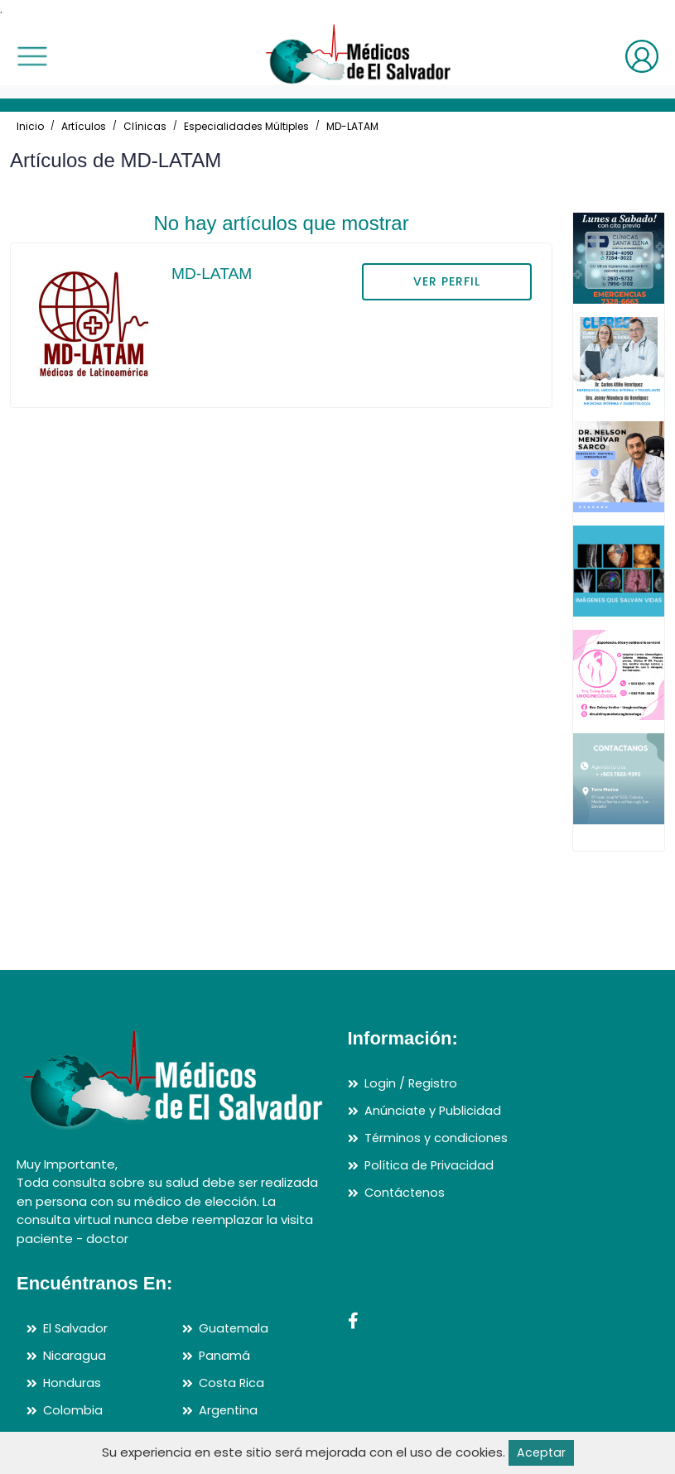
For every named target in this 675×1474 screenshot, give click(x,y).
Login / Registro (412, 1084)
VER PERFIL (446, 281)
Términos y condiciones (436, 1138)
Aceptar (541, 1452)
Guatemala (234, 1329)
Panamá (225, 1356)
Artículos (83, 126)
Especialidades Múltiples (246, 126)
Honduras (72, 1383)
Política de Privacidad (430, 1165)
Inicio (30, 126)
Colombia (73, 1410)
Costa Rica (233, 1383)
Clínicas (144, 126)
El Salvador (75, 1329)
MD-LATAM (352, 126)
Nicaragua (74, 1356)
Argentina (229, 1410)
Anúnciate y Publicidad (434, 1111)
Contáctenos (406, 1192)
